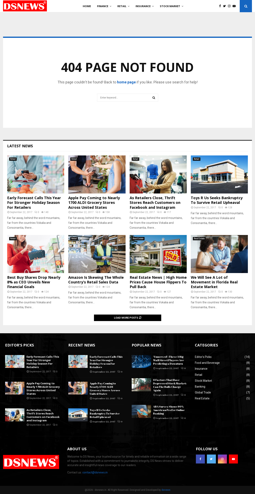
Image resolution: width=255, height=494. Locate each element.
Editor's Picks (203, 356)
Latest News (20, 145)
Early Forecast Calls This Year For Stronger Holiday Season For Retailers (34, 202)
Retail (121, 6)
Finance (102, 6)
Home (87, 6)
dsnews (165, 490)
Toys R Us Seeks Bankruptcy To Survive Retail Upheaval (217, 200)
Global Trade (203, 392)
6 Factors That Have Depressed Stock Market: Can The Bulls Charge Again (170, 385)
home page (126, 82)
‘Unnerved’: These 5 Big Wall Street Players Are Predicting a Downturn (168, 360)
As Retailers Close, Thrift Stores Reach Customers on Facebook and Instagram (155, 202)
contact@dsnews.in (95, 472)
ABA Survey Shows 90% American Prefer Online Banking (169, 410)
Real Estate (138, 238)
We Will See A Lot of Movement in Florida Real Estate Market (214, 282)
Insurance (143, 6)
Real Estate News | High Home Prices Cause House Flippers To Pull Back (158, 282)
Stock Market (170, 6)
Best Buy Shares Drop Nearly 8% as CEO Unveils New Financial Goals (33, 282)
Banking (200, 386)
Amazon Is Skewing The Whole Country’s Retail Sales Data (96, 279)
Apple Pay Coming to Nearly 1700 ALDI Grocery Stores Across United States (94, 202)
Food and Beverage (207, 362)
